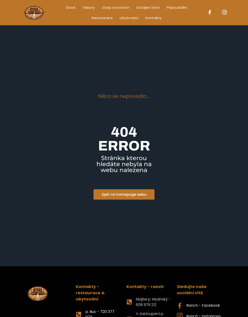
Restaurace (102, 17)
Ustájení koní (148, 7)
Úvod (70, 7)
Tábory (88, 7)
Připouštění (177, 7)
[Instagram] (224, 12)
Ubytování (129, 17)
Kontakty (153, 17)
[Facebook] (209, 12)
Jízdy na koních (116, 7)
